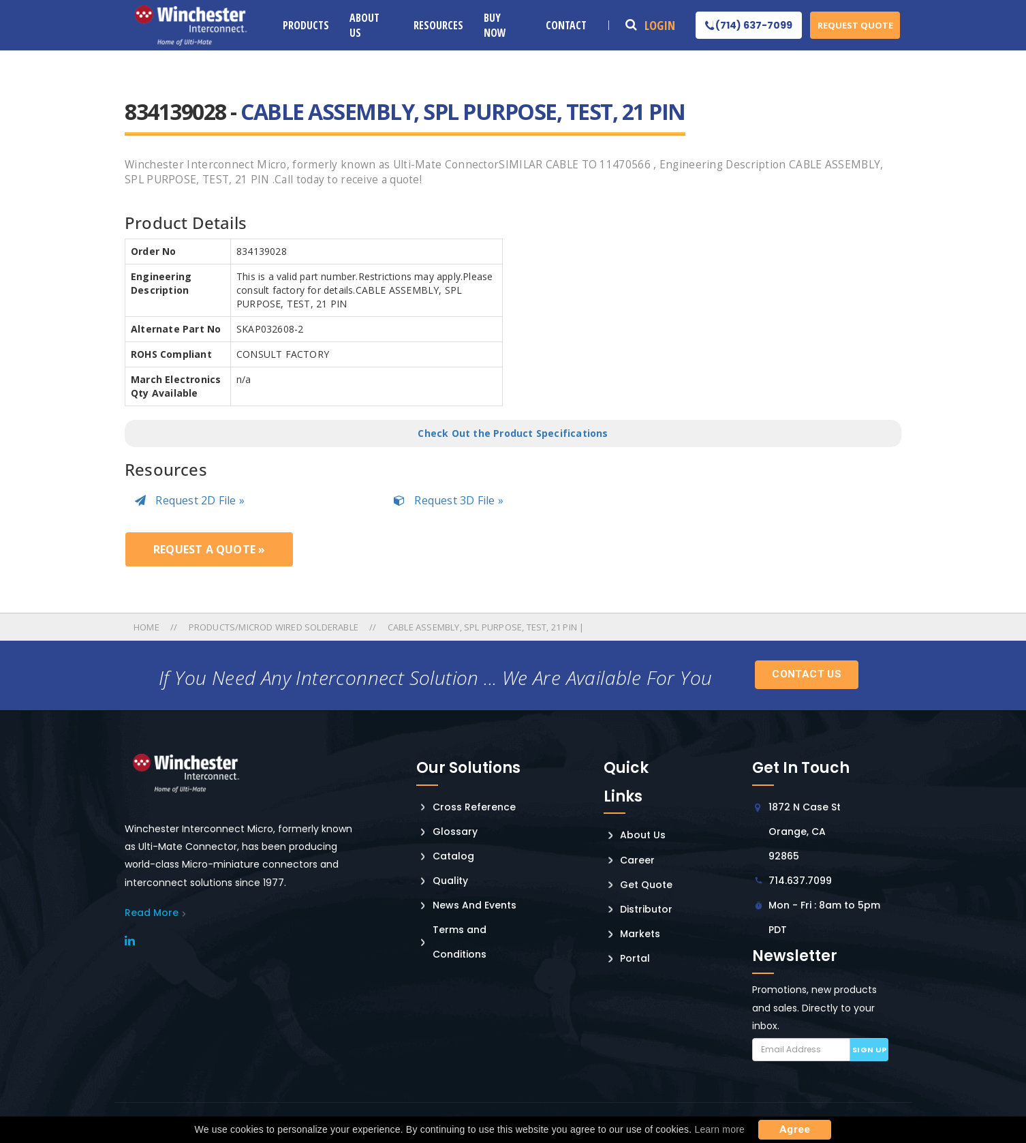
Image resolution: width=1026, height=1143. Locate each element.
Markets (640, 934)
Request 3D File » (448, 500)
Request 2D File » (190, 500)
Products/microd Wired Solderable (273, 627)
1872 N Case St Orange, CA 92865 (804, 831)
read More (151, 912)
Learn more (719, 1129)
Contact (566, 25)
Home (147, 627)
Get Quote (646, 884)
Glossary (455, 831)
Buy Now (495, 25)
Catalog (453, 856)
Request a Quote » (209, 549)
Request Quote (855, 25)
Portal (635, 958)
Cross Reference (474, 807)
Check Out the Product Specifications (513, 433)
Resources (438, 25)
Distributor (646, 909)
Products (306, 25)
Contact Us (806, 674)
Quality (450, 880)
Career (637, 860)
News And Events (474, 905)
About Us (364, 25)
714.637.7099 (800, 880)
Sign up (869, 1049)
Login (659, 25)
